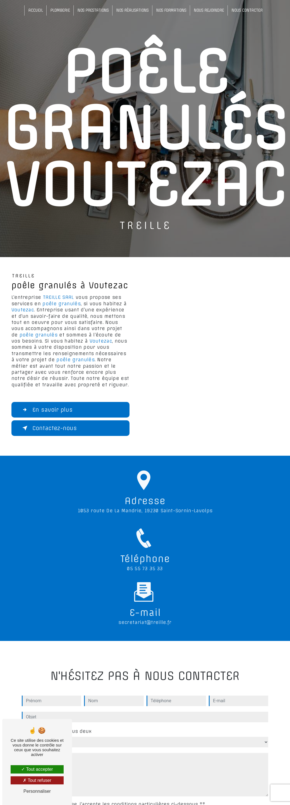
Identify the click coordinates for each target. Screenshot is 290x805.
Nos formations (171, 10)
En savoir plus (46, 409)
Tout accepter (37, 769)
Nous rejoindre (209, 10)
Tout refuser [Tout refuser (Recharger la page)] (37, 780)
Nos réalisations (132, 10)
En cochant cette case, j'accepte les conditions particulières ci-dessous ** (114, 799)
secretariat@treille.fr (144, 617)
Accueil (35, 10)
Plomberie (60, 10)
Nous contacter (246, 10)
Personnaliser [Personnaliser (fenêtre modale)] (37, 791)
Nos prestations (93, 10)
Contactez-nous (48, 428)
